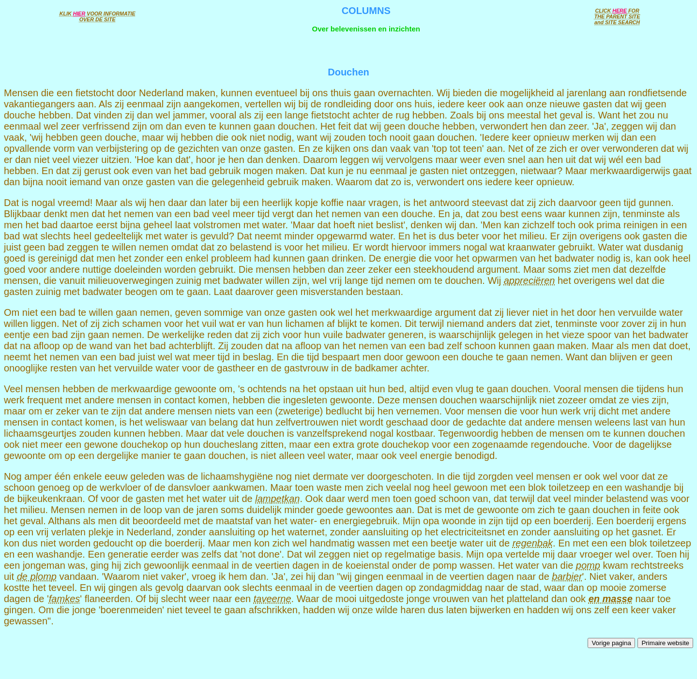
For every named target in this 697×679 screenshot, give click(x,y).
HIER (79, 13)
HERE (619, 11)
